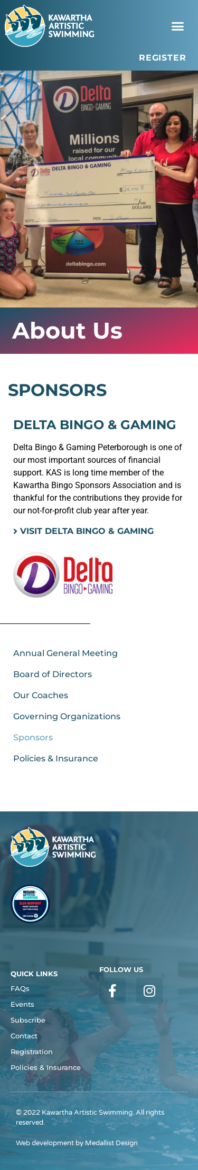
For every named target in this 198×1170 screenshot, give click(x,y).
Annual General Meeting (65, 653)
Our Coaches (40, 695)
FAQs (20, 989)
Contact (24, 1036)
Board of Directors (52, 674)
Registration (32, 1052)
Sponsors (33, 737)
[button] (178, 26)
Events (22, 1004)
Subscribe (28, 1020)
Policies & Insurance (55, 758)
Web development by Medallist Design (77, 1143)
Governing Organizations (66, 716)
